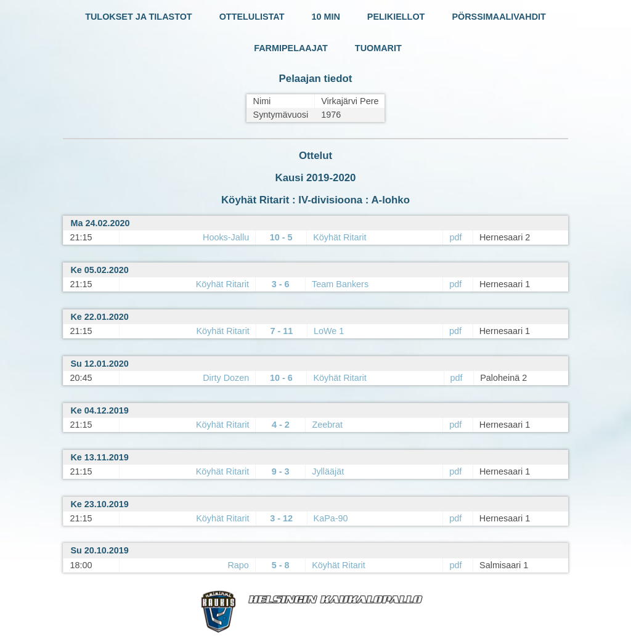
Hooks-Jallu (226, 237)
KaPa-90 (331, 518)
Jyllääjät (328, 471)
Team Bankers (340, 284)
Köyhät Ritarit (339, 237)
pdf (455, 237)
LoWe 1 (329, 331)
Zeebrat (327, 425)
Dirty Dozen (226, 378)
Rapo (237, 565)
